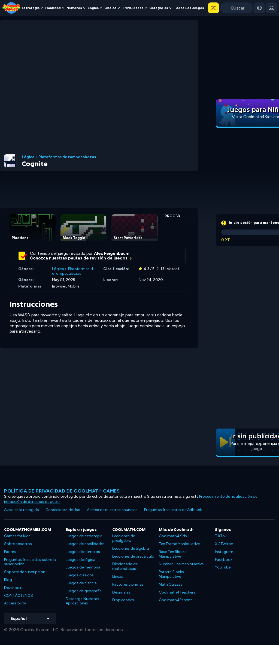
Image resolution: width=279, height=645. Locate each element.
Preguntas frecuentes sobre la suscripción (30, 562)
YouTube (223, 567)
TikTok (221, 536)
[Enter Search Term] (236, 7)
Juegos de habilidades (85, 544)
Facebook (223, 559)
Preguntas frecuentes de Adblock (173, 510)
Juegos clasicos (80, 575)
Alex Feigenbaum (111, 253)
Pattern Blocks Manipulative (171, 574)
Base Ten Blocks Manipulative (172, 554)
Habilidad (53, 8)
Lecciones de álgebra (130, 548)
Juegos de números (83, 551)
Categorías (158, 8)
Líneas (117, 576)
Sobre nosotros (18, 544)
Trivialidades (133, 8)
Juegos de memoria (83, 567)
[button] (213, 7)
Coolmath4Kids (173, 536)
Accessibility (15, 603)
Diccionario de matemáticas (125, 566)
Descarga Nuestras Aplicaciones (82, 601)
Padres (10, 551)
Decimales (121, 592)
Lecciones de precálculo (133, 556)
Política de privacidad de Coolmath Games (62, 491)
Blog (8, 579)
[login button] (271, 7)
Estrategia (31, 8)
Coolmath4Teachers (177, 592)
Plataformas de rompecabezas (67, 157)
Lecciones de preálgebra (123, 538)
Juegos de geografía (84, 591)
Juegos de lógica (80, 559)
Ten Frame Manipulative (179, 544)
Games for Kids (17, 536)
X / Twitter (224, 544)
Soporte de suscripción (24, 572)
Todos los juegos (189, 8)
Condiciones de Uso (63, 510)
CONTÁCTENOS (18, 595)
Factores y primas (128, 584)
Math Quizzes (170, 584)
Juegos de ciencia (81, 583)
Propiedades (123, 600)
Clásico (110, 8)
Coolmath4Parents (176, 600)
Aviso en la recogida (21, 510)
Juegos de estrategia (84, 536)
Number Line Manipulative (181, 564)
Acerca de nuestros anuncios (112, 510)
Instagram (224, 551)
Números (74, 8)
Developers (13, 587)
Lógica (93, 8)
